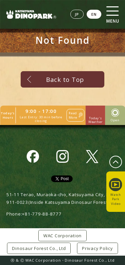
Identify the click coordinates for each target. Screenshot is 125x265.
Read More (73, 115)
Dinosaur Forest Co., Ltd (39, 248)
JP (77, 14)
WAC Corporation (62, 236)
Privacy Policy (97, 248)
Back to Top (65, 79)
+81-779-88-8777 (41, 214)
